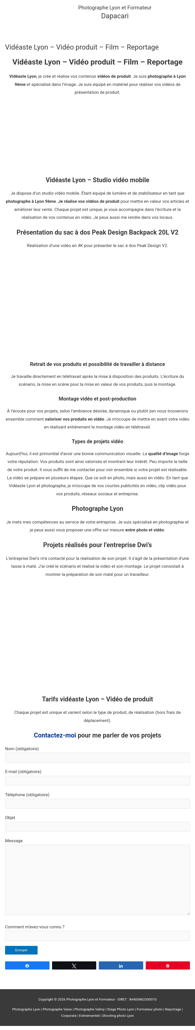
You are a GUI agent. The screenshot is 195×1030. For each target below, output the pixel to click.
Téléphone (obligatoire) (97, 804)
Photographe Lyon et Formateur (118, 9)
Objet (97, 827)
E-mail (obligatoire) (97, 781)
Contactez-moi (55, 739)
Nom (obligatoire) (97, 758)
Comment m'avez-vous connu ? (97, 936)
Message (97, 882)
